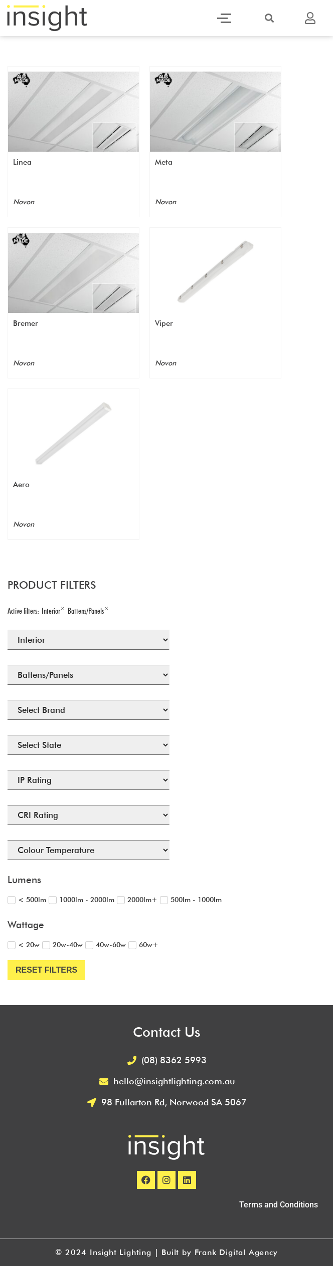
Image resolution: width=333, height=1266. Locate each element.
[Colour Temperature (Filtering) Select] (89, 850)
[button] (269, 18)
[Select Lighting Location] (89, 640)
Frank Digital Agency (236, 1252)
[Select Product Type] (89, 675)
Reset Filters (46, 970)
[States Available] (89, 745)
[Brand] (89, 710)
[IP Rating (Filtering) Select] (89, 780)
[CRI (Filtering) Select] (89, 815)
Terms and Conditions (278, 1204)
